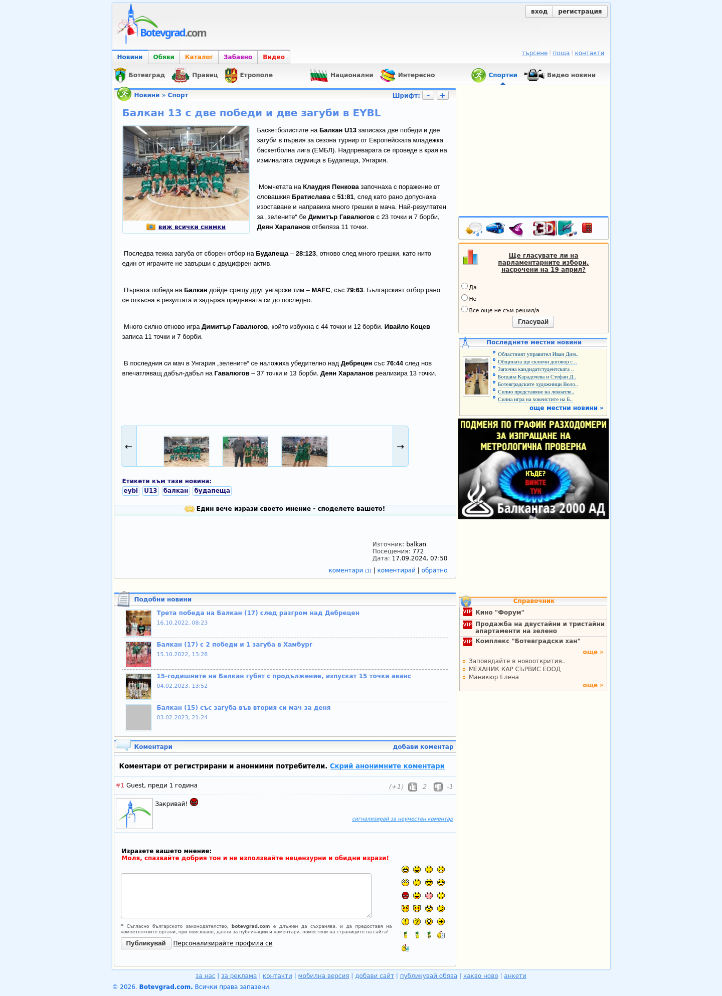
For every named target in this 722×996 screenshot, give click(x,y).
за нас (205, 975)
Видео (274, 57)
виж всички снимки (186, 227)
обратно (435, 570)
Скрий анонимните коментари (387, 766)
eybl (131, 490)
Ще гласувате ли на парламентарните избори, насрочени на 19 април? (543, 262)
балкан (176, 490)
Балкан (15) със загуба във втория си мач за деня (244, 707)
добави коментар (423, 746)
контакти (589, 53)
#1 (120, 785)
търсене (534, 53)
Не (469, 298)
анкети (515, 975)
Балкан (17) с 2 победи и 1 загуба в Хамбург (235, 644)
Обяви (163, 57)
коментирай (398, 570)
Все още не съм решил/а (500, 310)
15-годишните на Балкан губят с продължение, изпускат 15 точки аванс (284, 676)
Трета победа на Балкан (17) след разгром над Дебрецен (258, 613)
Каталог (199, 57)
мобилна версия (323, 975)
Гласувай (533, 321)
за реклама (239, 975)
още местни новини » (566, 408)
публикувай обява (429, 975)
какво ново (480, 975)
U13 (150, 490)
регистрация (580, 11)
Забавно (238, 57)
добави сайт (374, 975)
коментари (351, 570)
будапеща (212, 490)
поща (561, 53)
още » (593, 652)
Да (469, 287)
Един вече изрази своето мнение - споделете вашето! (285, 508)
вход (539, 11)
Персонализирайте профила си (223, 943)
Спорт (178, 95)
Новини (130, 57)
